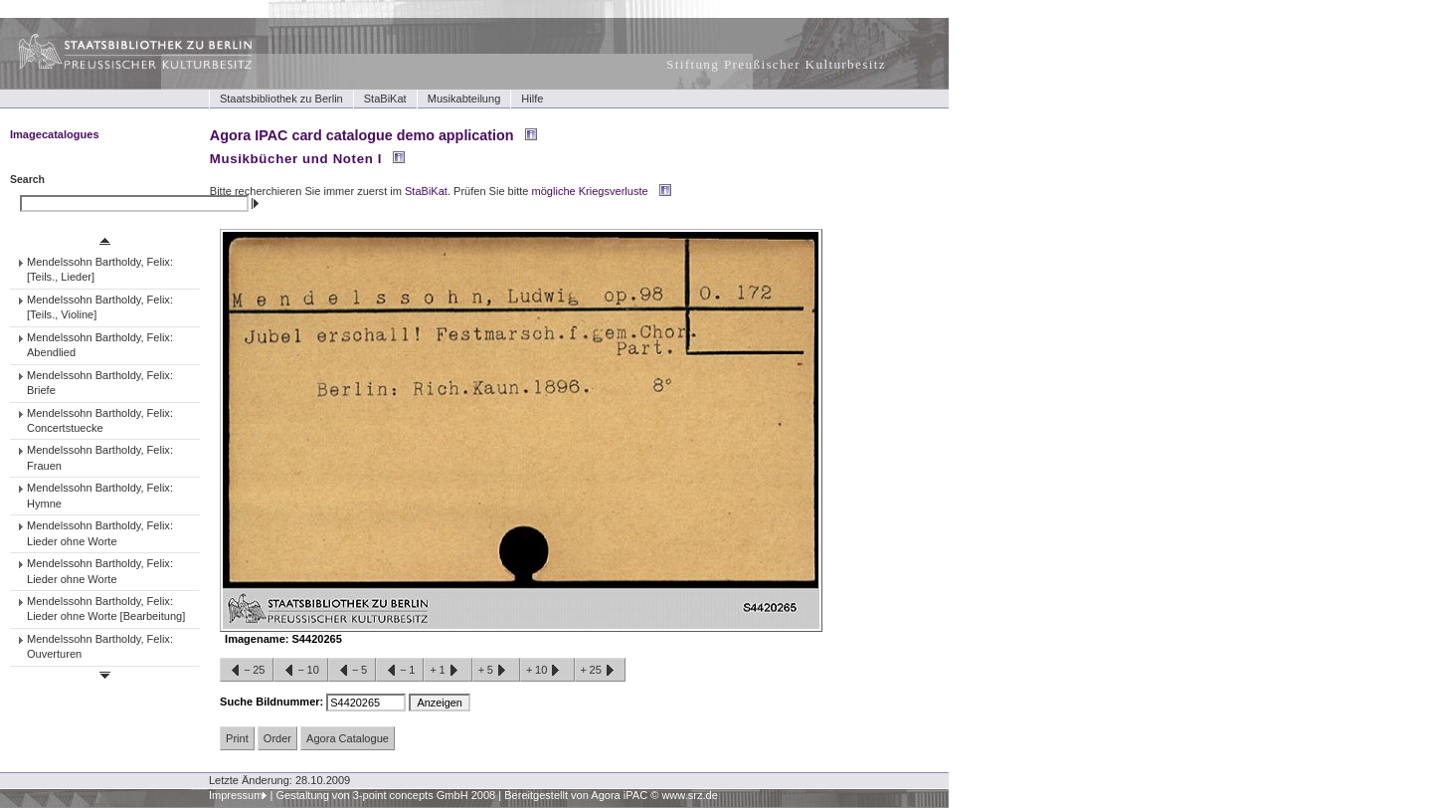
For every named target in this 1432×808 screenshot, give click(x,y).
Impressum (236, 795)
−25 (247, 671)
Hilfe (532, 98)
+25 (600, 671)
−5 (352, 671)
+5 (496, 671)
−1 (400, 671)
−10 (300, 671)
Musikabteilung (464, 98)
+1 (447, 671)
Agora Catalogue (347, 738)
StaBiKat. (427, 191)
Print (237, 738)
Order (277, 738)
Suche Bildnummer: (273, 701)
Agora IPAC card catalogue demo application (362, 135)
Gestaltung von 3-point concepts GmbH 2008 (385, 795)
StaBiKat (385, 98)
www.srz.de (689, 795)
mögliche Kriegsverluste (590, 191)
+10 (547, 671)
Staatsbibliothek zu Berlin (281, 98)
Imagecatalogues (54, 134)
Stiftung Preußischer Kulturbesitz (776, 64)
